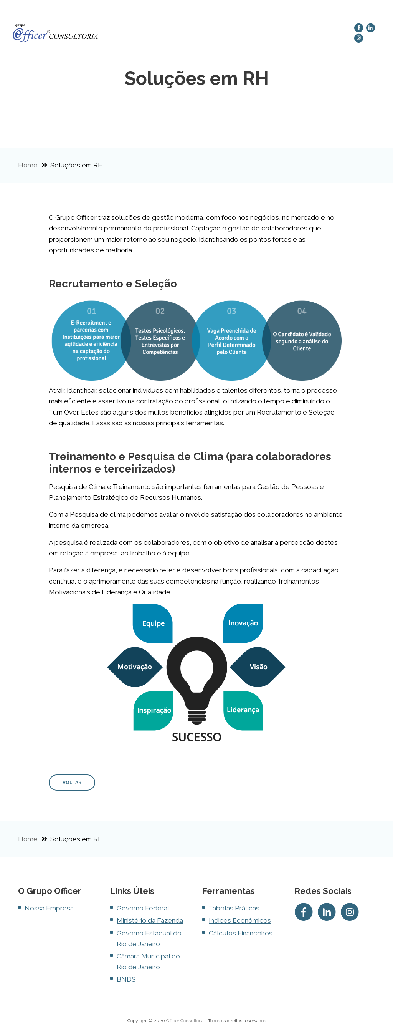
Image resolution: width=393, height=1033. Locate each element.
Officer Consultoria (185, 1020)
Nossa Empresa (145, 33)
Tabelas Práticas (234, 908)
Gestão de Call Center (239, 33)
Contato (334, 31)
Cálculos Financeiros (240, 933)
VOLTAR (72, 782)
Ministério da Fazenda (150, 920)
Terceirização (295, 31)
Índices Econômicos (240, 920)
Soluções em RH (193, 33)
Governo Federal (143, 908)
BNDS (126, 979)
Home (117, 31)
